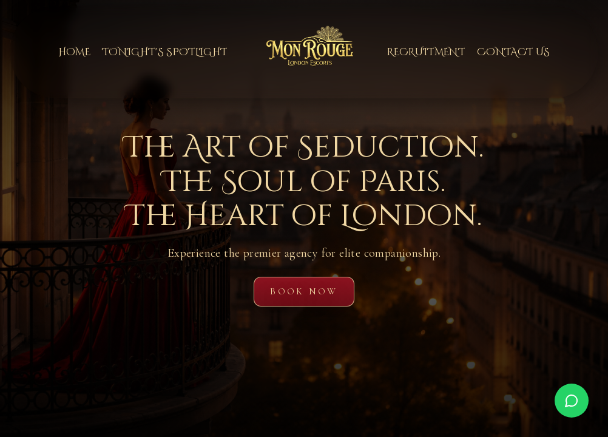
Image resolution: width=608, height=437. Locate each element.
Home (74, 52)
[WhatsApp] (572, 401)
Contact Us (513, 52)
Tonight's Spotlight (165, 52)
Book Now (303, 291)
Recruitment (426, 52)
